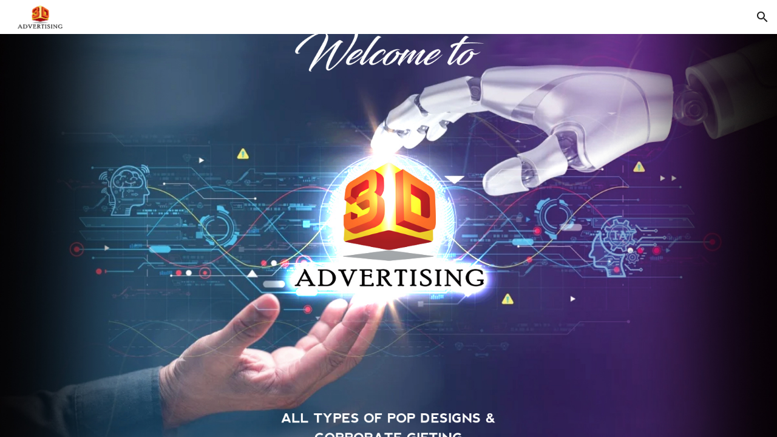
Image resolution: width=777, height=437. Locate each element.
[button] (762, 17)
